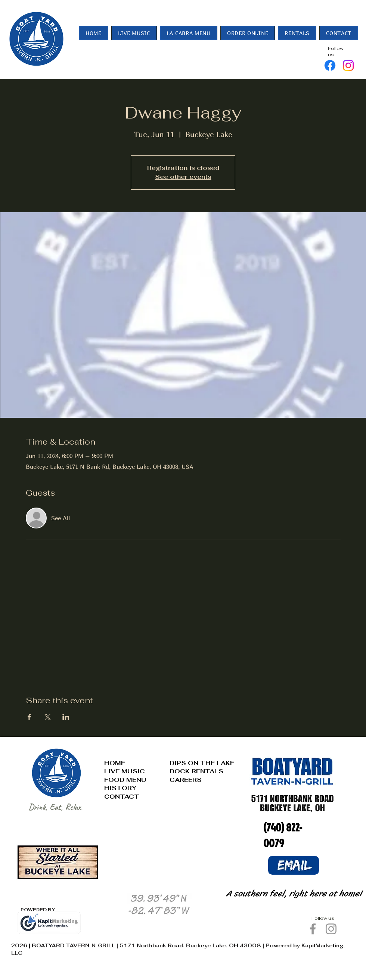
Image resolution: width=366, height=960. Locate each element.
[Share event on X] (47, 717)
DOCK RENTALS (196, 771)
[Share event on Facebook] (29, 717)
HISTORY (120, 788)
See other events (183, 177)
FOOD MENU (125, 780)
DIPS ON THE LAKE (202, 763)
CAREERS (186, 780)
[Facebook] (330, 65)
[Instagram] (348, 65)
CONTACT (121, 796)
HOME (114, 763)
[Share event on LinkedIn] (65, 717)
